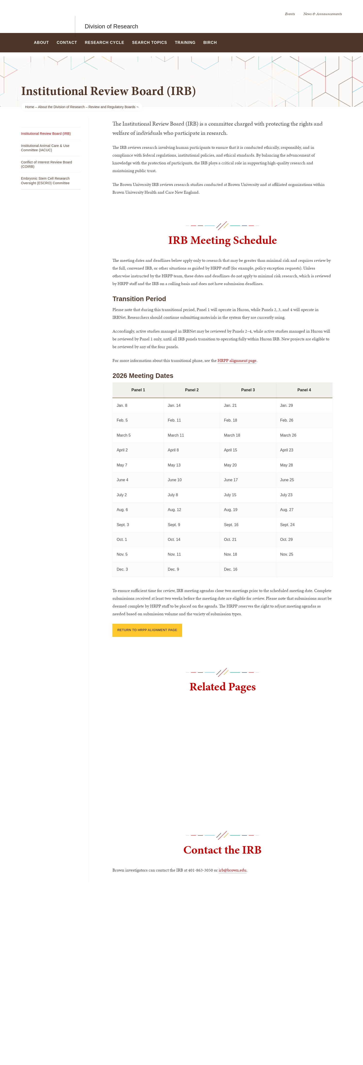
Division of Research (111, 16)
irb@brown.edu (232, 870)
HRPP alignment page (237, 360)
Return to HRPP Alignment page (147, 630)
